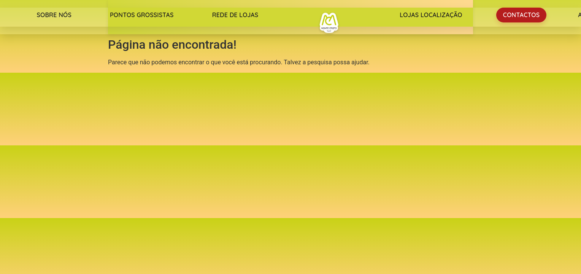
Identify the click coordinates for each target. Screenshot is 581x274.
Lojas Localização (431, 15)
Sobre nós (54, 15)
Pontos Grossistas (142, 15)
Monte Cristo (329, 23)
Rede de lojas (235, 15)
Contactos (521, 15)
